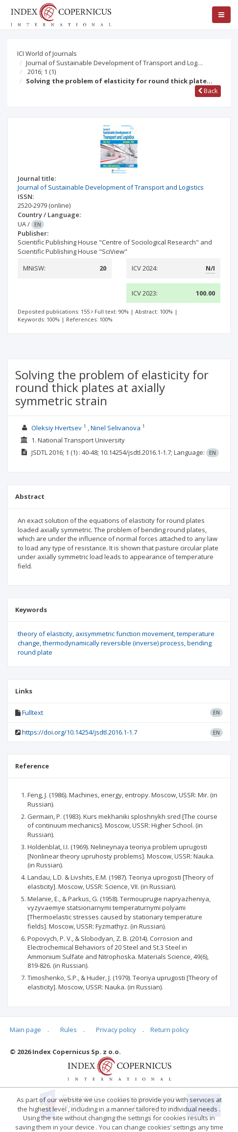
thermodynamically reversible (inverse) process (113, 643)
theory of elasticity (45, 633)
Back (208, 90)
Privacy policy (116, 1029)
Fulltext (32, 712)
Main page (25, 1029)
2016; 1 (41, 71)
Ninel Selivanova (116, 427)
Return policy (169, 1029)
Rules (68, 1029)
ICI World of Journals (47, 53)
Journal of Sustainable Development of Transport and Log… (114, 62)
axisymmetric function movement (124, 633)
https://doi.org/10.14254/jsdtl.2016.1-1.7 (79, 732)
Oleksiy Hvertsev (56, 427)
